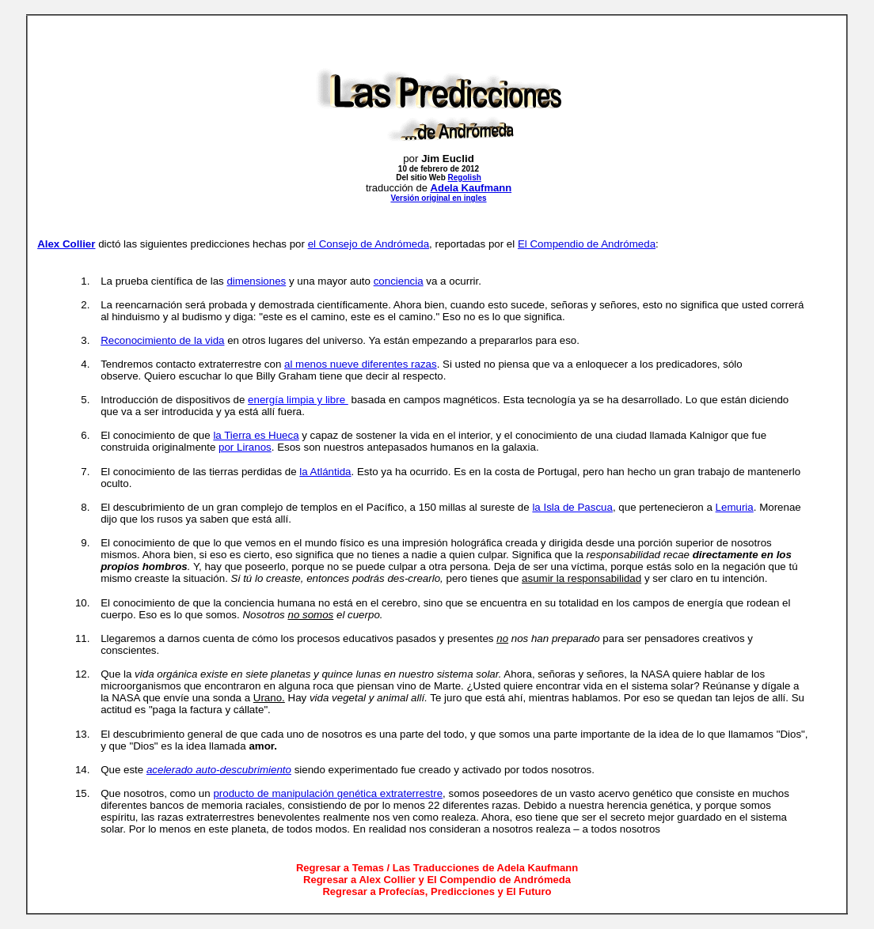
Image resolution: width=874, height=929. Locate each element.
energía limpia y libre (298, 400)
